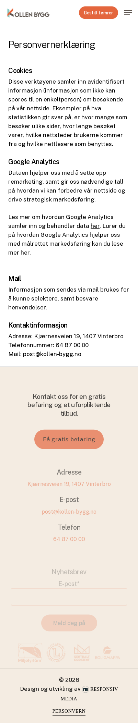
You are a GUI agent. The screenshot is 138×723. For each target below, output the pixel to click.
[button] (128, 12)
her (95, 225)
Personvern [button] (69, 711)
